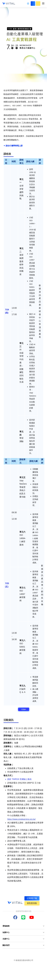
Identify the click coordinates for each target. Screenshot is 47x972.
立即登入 (33, 3)
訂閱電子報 (32, 898)
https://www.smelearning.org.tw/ (21, 819)
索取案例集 (32, 903)
